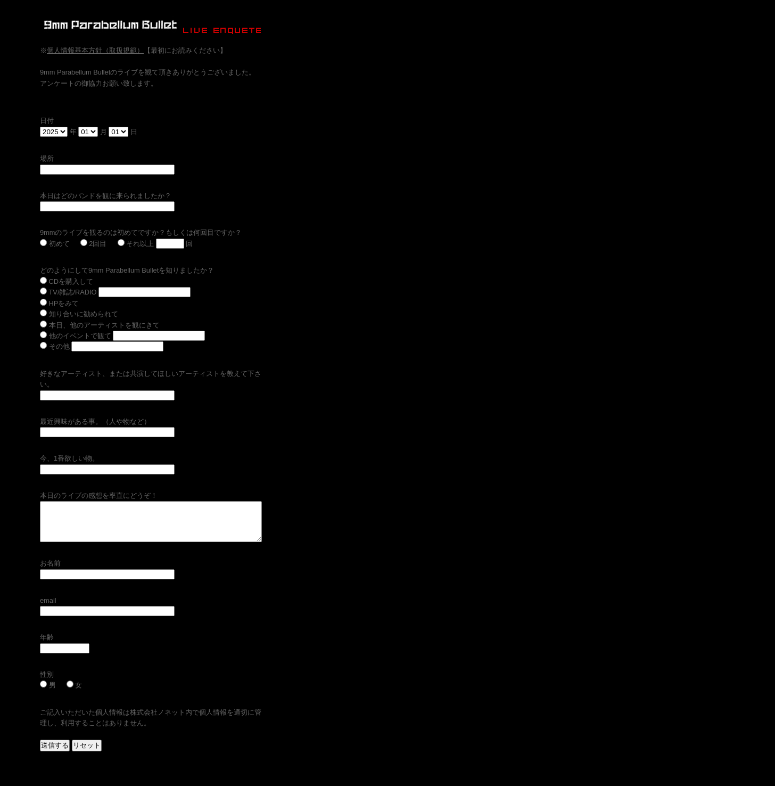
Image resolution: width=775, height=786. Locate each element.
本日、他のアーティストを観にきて (100, 325)
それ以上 (136, 244)
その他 (55, 346)
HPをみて (59, 303)
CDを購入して (66, 281)
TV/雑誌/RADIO (68, 292)
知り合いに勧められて (79, 314)
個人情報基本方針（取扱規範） (95, 50)
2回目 (93, 244)
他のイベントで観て (75, 336)
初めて (55, 244)
